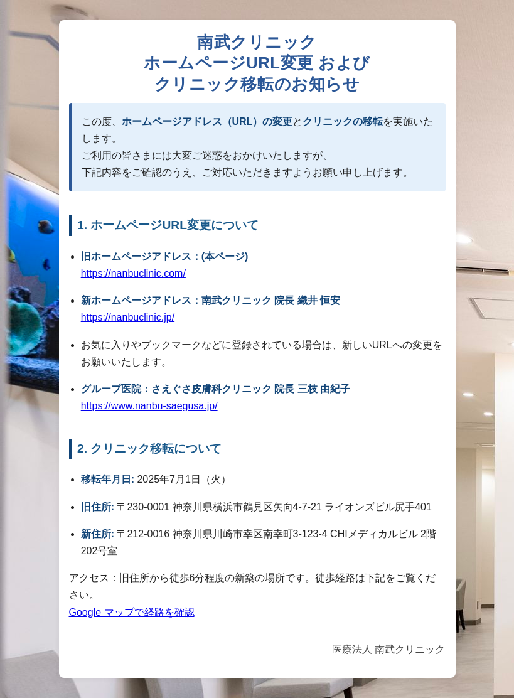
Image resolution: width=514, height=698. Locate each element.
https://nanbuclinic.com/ (133, 273)
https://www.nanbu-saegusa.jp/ (149, 405)
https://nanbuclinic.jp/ (127, 317)
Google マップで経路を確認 (132, 612)
